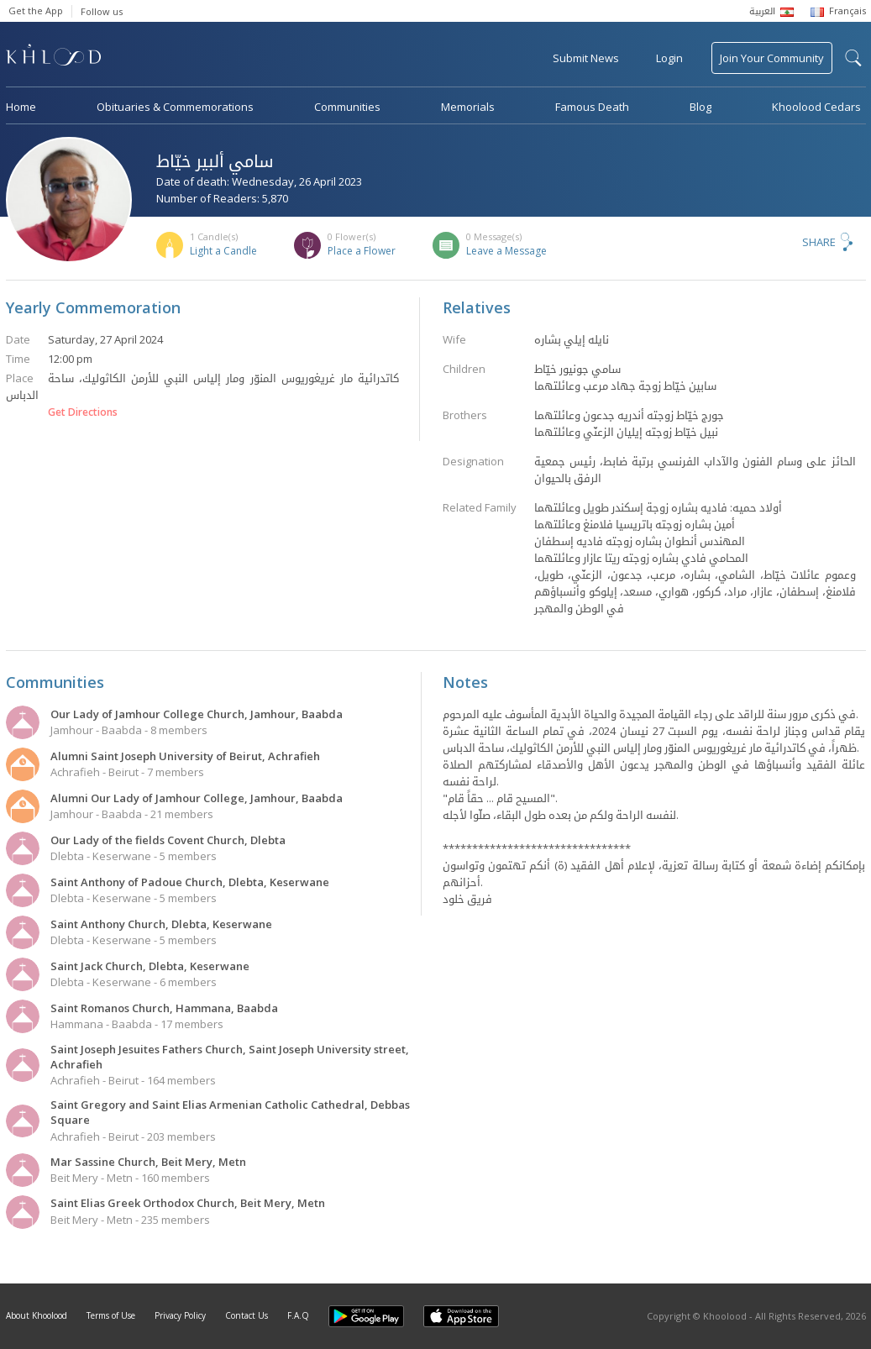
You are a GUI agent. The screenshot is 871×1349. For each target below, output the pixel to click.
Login (669, 58)
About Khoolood (36, 1315)
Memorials (468, 106)
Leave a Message (506, 251)
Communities (347, 106)
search (853, 58)
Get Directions (83, 412)
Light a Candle (223, 251)
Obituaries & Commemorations (175, 106)
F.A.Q (298, 1315)
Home (21, 106)
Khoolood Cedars (816, 106)
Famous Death (592, 106)
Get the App (35, 10)
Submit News (586, 58)
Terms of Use (111, 1315)
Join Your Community (772, 58)
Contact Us (246, 1315)
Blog (700, 106)
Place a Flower (362, 251)
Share (819, 241)
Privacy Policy (180, 1315)
